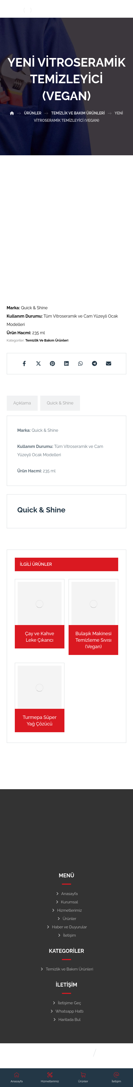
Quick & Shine (60, 403)
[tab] (22, 403)
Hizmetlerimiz (66, 910)
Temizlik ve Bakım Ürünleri (66, 969)
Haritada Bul (66, 1019)
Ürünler (66, 918)
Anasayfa (66, 893)
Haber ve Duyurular (66, 927)
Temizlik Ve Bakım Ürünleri (46, 340)
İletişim (66, 935)
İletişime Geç (66, 1003)
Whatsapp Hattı (67, 1011)
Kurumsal (66, 902)
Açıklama (22, 403)
